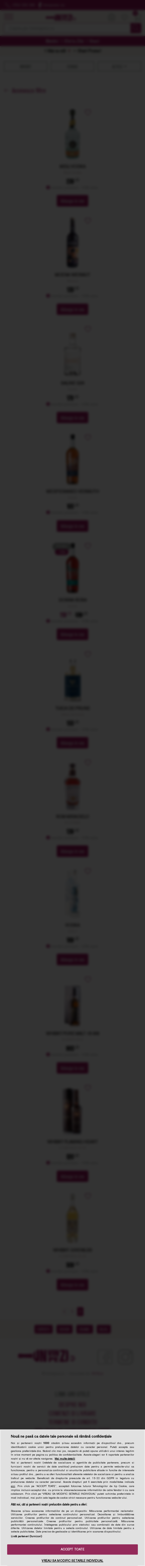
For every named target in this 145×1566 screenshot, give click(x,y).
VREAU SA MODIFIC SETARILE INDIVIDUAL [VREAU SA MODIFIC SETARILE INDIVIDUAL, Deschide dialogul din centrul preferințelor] (72, 1561)
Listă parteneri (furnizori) (26, 1536)
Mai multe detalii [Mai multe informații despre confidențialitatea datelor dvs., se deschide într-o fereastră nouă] (65, 1458)
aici (13, 1486)
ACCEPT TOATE (72, 1549)
